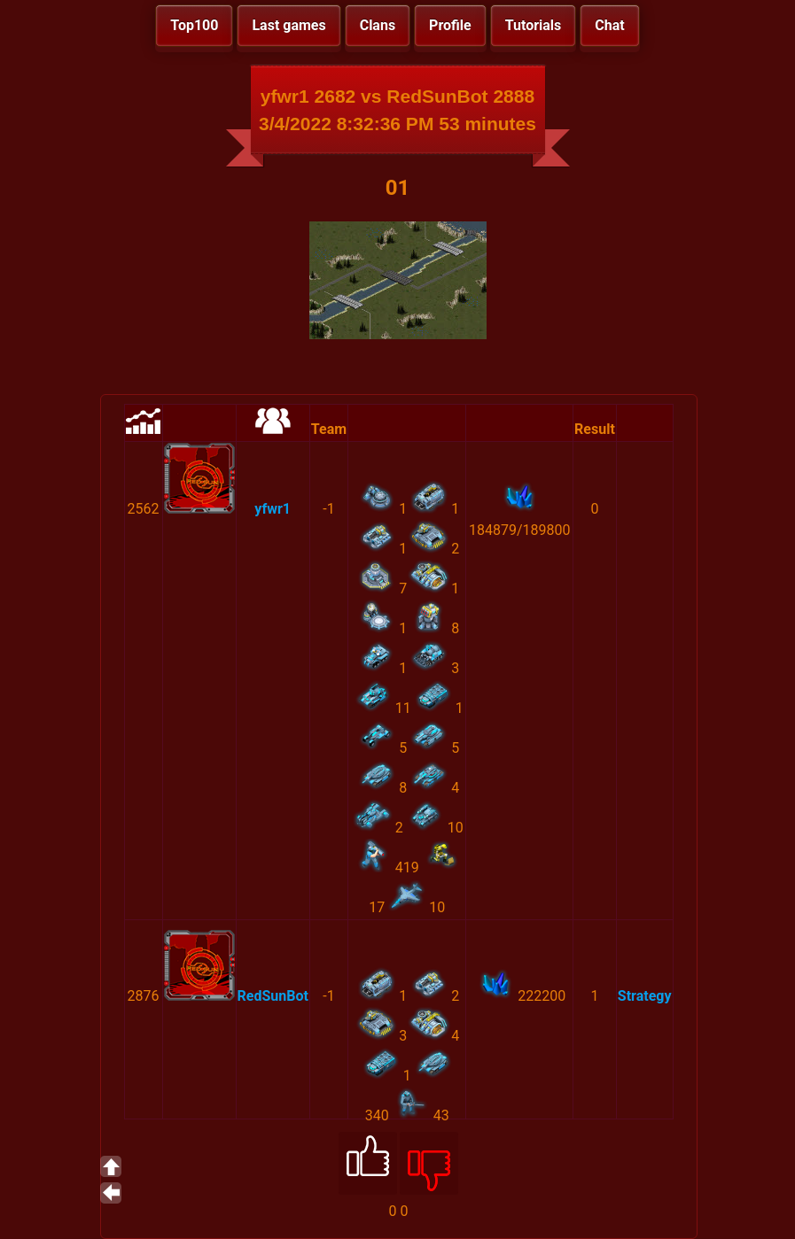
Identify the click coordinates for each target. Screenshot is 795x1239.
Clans (377, 25)
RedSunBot (273, 995)
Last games (288, 25)
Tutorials (533, 25)
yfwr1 (272, 508)
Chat (609, 25)
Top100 (194, 25)
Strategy (645, 995)
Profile (450, 25)
